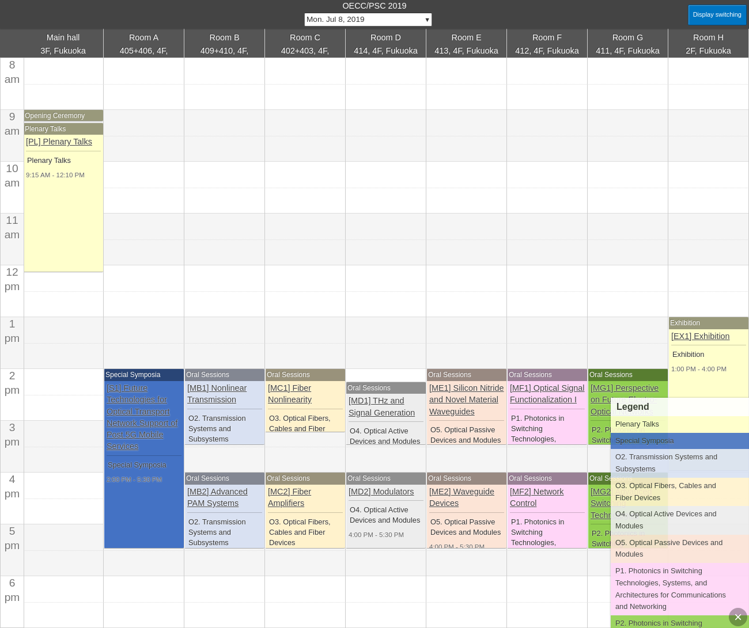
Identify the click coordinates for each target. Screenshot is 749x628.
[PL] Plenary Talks (59, 141)
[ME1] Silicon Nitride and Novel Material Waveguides (466, 399)
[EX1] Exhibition (700, 336)
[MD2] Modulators (381, 491)
